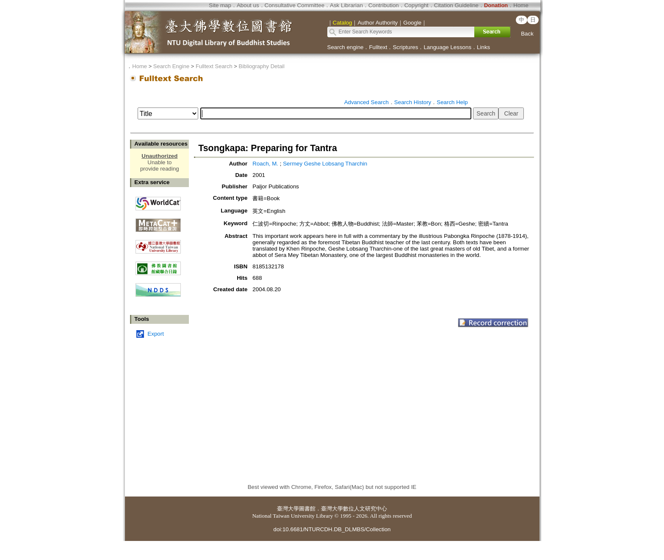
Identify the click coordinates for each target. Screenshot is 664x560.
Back (527, 33)
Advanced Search (366, 102)
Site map (220, 5)
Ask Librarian (346, 5)
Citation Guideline (456, 5)
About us (248, 5)
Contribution (383, 5)
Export (155, 334)
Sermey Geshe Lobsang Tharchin (325, 163)
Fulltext (378, 47)
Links (483, 47)
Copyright (416, 5)
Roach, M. (265, 163)
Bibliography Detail (262, 66)
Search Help (452, 102)
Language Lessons (447, 47)
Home (520, 5)
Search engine (345, 47)
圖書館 (307, 508)
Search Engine (171, 66)
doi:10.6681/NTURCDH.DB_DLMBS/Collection (331, 529)
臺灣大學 (288, 508)
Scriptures (405, 47)
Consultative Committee (294, 5)
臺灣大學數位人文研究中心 (354, 508)
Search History (412, 102)
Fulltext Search (214, 66)
